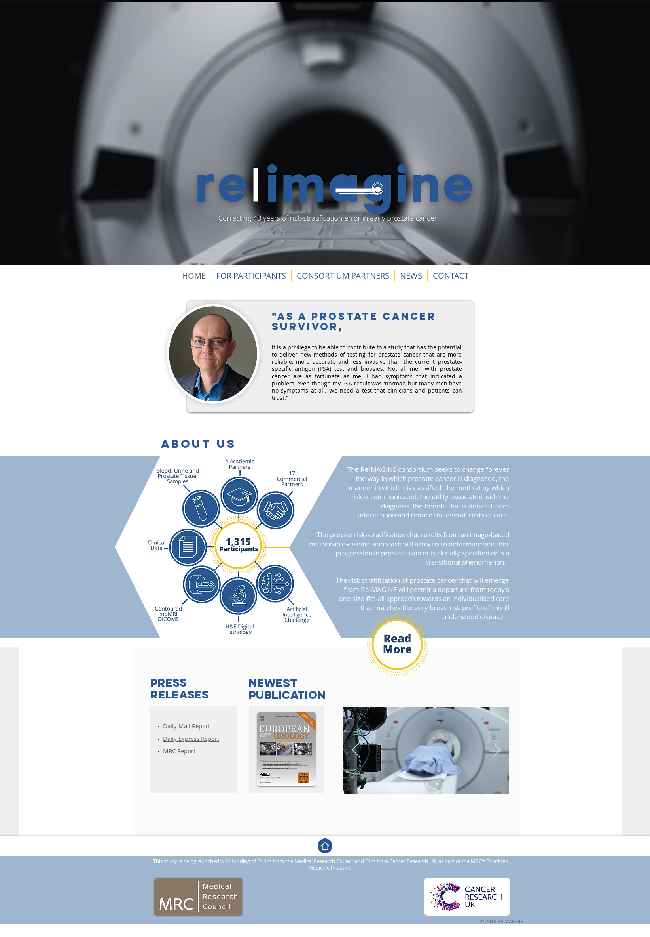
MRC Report (179, 751)
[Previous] (356, 750)
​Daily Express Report (191, 738)
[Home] (325, 845)
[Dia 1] (416, 784)
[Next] (496, 750)
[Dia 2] (427, 783)
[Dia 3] (437, 783)
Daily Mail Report (186, 726)
